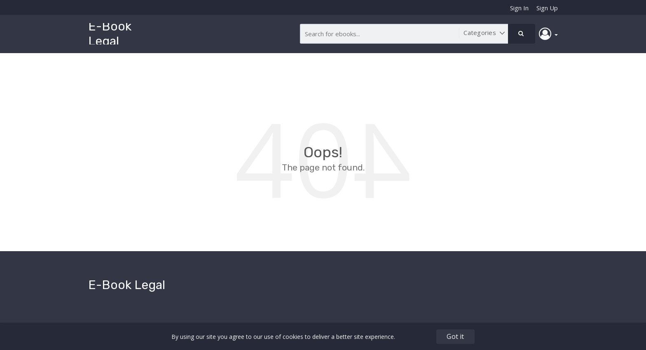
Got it (455, 336)
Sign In (519, 8)
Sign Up (547, 8)
